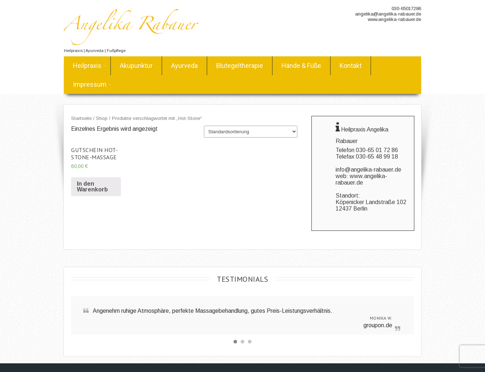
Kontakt (351, 65)
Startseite (81, 118)
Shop (102, 118)
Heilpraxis (89, 65)
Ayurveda (184, 65)
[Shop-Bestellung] (250, 132)
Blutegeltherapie (239, 65)
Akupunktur (136, 65)
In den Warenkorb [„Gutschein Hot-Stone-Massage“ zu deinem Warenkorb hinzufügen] (92, 187)
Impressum (92, 84)
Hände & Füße (301, 65)
